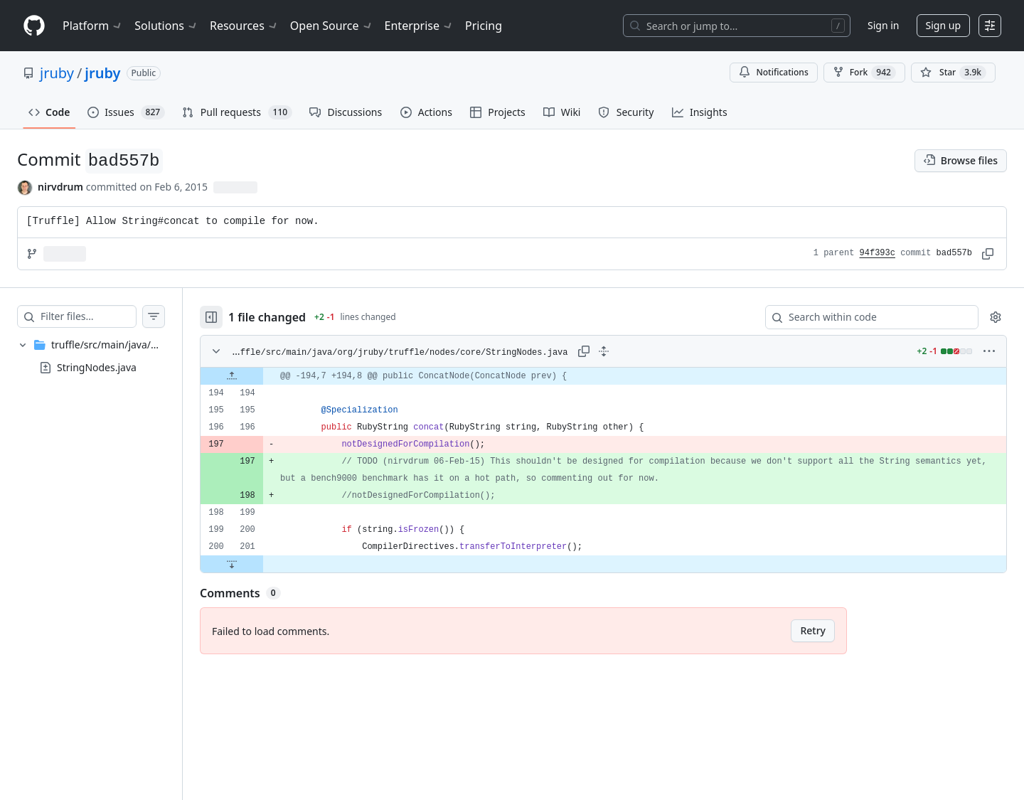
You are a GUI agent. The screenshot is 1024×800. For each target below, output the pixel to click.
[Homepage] (34, 26)
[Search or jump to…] (737, 25)
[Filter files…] (102, 316)
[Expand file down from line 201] (260, 563)
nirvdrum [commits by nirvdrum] (60, 186)
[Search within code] (865, 317)
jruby (57, 72)
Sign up (943, 25)
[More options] (989, 351)
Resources (244, 25)
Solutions (166, 25)
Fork (864, 72)
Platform (93, 25)
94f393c (877, 253)
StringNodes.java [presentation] (97, 366)
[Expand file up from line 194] (260, 376)
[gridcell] (617, 376)
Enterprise (419, 25)
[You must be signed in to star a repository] (953, 72)
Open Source (331, 25)
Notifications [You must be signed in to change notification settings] (773, 72)
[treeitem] (105, 356)
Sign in (883, 25)
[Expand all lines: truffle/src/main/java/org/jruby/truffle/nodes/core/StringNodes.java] (618, 351)
